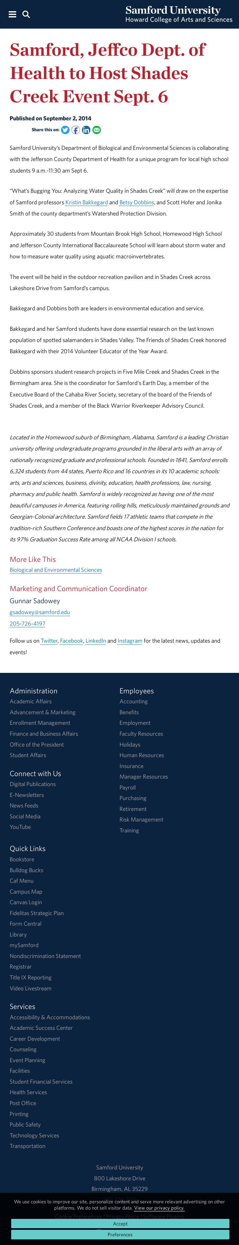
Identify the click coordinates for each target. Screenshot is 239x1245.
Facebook (71, 640)
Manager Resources (144, 776)
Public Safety (25, 1124)
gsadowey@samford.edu (40, 612)
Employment (135, 722)
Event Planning (27, 1060)
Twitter (49, 640)
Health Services (28, 1092)
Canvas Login (26, 902)
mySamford (24, 945)
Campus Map (26, 891)
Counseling (23, 1049)
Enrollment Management (40, 722)
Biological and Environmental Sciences (56, 569)
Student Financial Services (41, 1081)
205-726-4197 (27, 623)
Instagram (130, 640)
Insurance (131, 766)
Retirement (133, 808)
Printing (19, 1114)
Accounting (134, 701)
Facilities (20, 1070)
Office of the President (37, 744)
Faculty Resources (141, 733)
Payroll (128, 787)
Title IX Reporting (31, 977)
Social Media (25, 816)
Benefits (129, 712)
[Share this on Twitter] (65, 130)
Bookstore (22, 859)
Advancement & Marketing (43, 712)
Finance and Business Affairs (44, 733)
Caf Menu (22, 880)
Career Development (35, 1038)
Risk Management (141, 819)
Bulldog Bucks (26, 870)
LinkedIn (96, 640)
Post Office (23, 1103)
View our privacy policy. (159, 1208)
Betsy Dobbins (137, 202)
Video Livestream (31, 988)
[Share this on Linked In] (86, 130)
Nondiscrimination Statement (45, 956)
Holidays (130, 744)
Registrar (21, 966)
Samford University (119, 1167)
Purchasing (133, 798)
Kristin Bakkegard (86, 202)
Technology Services (34, 1135)
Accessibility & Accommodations (50, 1017)
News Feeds (24, 805)
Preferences (120, 1234)
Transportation (27, 1146)
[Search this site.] (26, 14)
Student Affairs (28, 755)
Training (129, 830)
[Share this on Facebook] (75, 130)
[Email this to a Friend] (96, 130)
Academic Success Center (41, 1027)
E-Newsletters (27, 794)
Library (18, 934)
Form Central (25, 923)
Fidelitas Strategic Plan (37, 913)
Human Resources (142, 755)
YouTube (20, 827)
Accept (120, 1223)
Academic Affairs (31, 701)
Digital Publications (33, 784)
